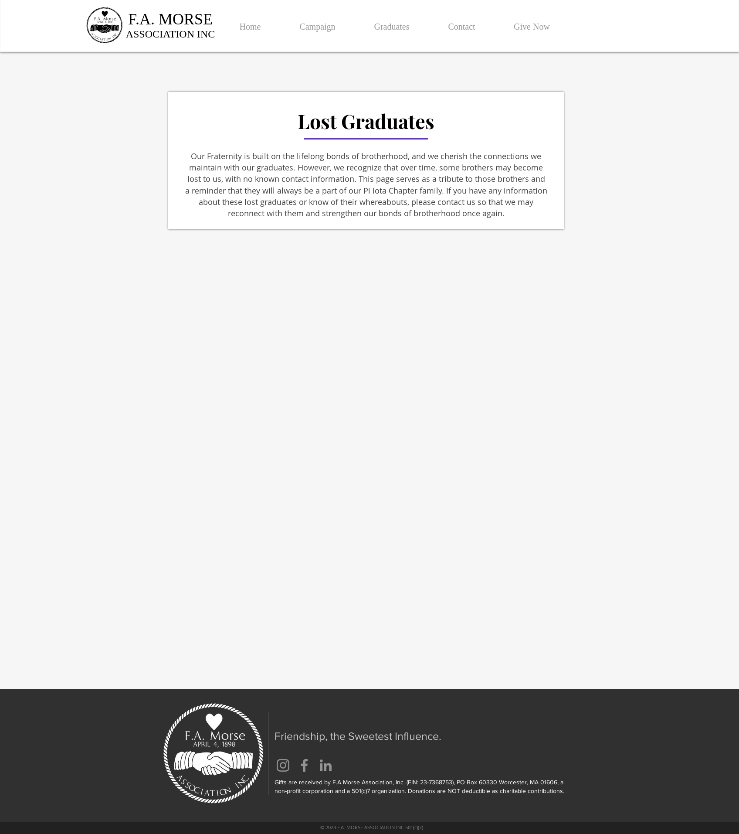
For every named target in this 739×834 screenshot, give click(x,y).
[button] (317, 23)
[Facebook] (304, 765)
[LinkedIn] (325, 765)
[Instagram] (283, 765)
